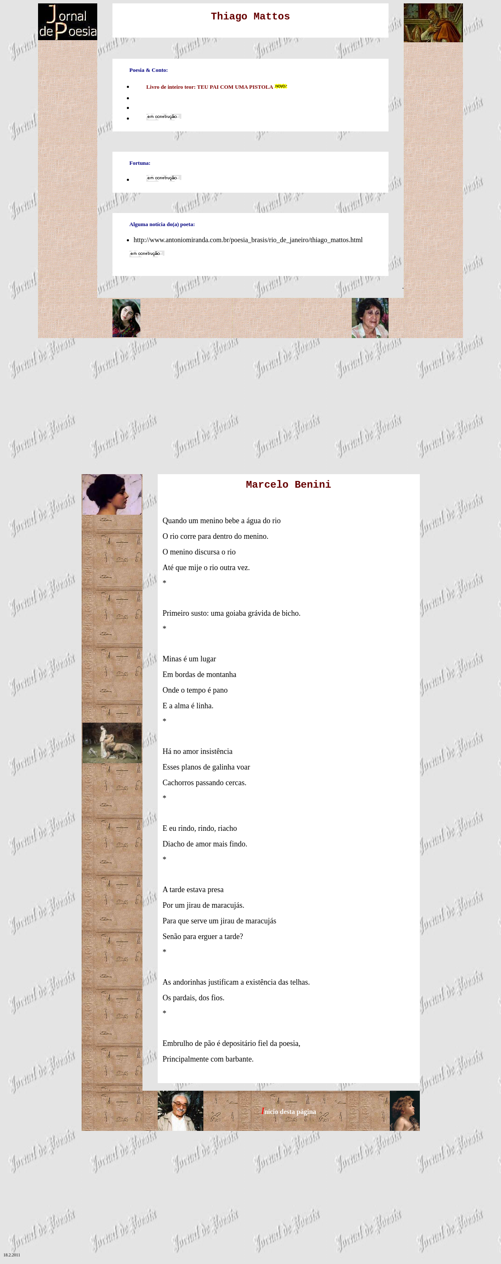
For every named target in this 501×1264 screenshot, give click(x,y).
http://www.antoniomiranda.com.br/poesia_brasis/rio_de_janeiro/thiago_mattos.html (248, 239)
